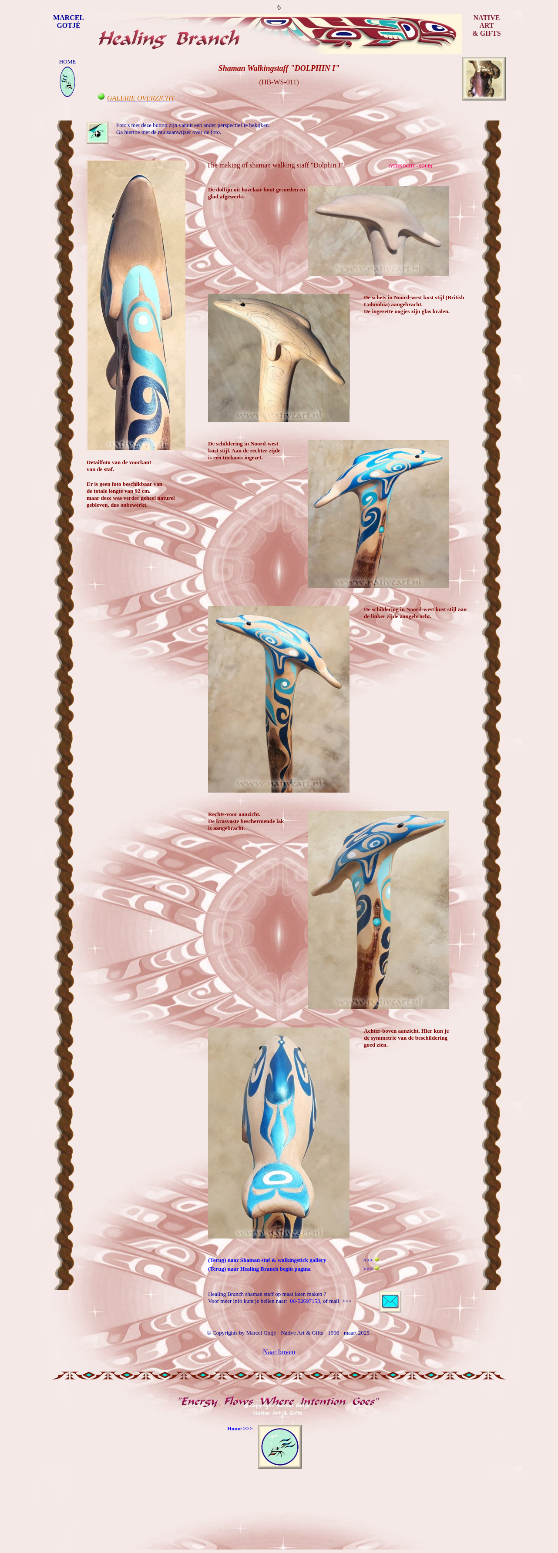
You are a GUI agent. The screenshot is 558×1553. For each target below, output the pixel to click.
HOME (67, 61)
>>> (368, 1268)
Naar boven (279, 1352)
